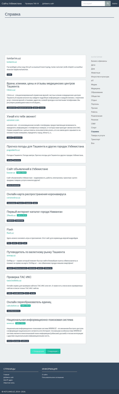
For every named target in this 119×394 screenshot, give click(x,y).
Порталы (95, 104)
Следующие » (53, 351)
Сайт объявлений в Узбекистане (27, 169)
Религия (94, 120)
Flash (10, 229)
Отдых (94, 100)
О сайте (44, 374)
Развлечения (96, 116)
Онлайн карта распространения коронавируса (36, 194)
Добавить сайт (48, 3)
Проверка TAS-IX (32, 3)
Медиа (94, 84)
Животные (95, 73)
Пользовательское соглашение (53, 377)
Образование (97, 92)
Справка (95, 131)
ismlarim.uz (14, 58)
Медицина (95, 88)
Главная (6, 374)
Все (92, 143)
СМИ (93, 123)
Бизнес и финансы (99, 61)
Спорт (93, 127)
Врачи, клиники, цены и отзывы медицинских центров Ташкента (41, 85)
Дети (93, 65)
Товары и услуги (98, 135)
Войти (114, 3)
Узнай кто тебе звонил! (21, 116)
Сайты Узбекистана (12, 3)
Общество (95, 96)
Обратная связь (9, 383)
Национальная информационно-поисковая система (40, 319)
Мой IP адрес (8, 380)
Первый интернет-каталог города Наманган (34, 211)
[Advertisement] (59, 36)
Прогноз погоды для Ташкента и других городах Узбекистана (45, 146)
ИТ (92, 80)
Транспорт (95, 139)
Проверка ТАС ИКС (19, 277)
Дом (93, 69)
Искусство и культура (100, 76)
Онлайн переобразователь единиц (29, 302)
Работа (94, 112)
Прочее (94, 108)
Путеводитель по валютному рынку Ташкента (36, 252)
